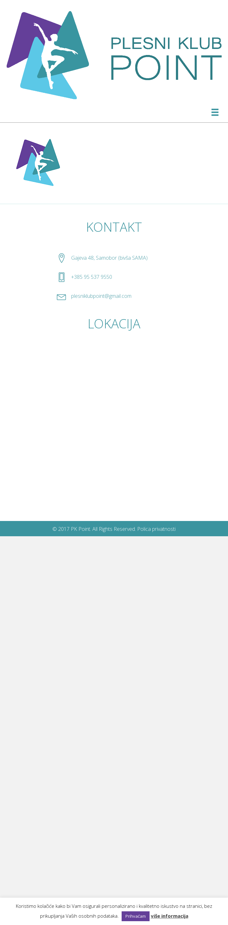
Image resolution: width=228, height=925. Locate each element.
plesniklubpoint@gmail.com (101, 295)
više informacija (169, 916)
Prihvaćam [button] (135, 916)
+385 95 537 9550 (91, 276)
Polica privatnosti (156, 528)
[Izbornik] (215, 112)
